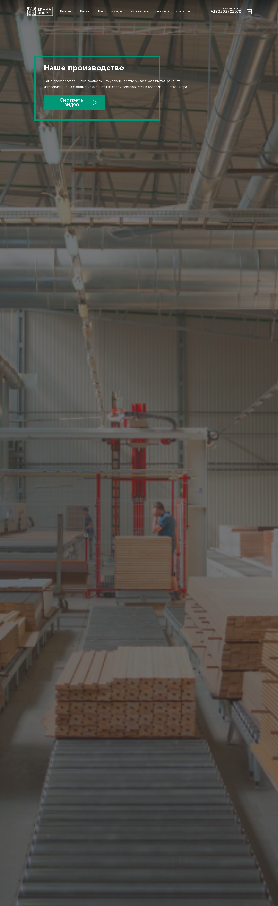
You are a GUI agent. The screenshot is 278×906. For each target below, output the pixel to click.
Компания (67, 11)
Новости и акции (110, 11)
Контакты (183, 11)
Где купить (162, 11)
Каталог (86, 11)
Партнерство (138, 11)
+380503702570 (226, 11)
